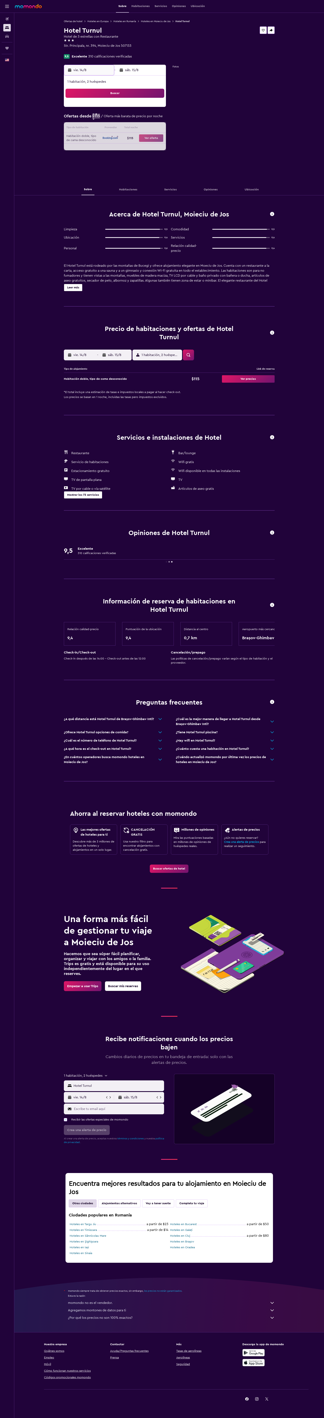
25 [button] (105, 148)
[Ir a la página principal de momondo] (28, 6)
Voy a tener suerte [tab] (158, 1203)
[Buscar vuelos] (7, 19)
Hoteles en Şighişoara (84, 1241)
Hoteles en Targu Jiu (83, 1224)
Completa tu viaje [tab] (191, 1203)
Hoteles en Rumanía (124, 21)
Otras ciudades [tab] (82, 1203)
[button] (7, 6)
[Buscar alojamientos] (7, 28)
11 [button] (105, 128)
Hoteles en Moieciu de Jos (155, 21)
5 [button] (116, 118)
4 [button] (106, 118)
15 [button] (145, 128)
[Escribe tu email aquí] (118, 1109)
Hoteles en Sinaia (81, 1253)
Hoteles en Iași (79, 1247)
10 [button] (95, 128)
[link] (169, 869)
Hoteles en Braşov (182, 1241)
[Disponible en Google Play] (253, 1352)
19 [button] (115, 138)
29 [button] (145, 148)
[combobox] (118, 1086)
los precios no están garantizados (163, 1291)
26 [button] (115, 148)
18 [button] (105, 138)
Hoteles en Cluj (180, 1235)
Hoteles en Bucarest (183, 1224)
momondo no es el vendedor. (171, 1302)
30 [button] (155, 148)
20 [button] (125, 138)
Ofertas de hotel (73, 21)
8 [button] (145, 118)
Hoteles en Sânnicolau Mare (88, 1235)
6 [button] (125, 118)
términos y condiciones (130, 1138)
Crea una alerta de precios (241, 842)
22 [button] (145, 138)
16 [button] (155, 128)
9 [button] (155, 118)
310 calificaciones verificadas (110, 56)
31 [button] (95, 158)
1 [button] (145, 108)
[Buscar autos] (7, 36)
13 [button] (125, 128)
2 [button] (155, 108)
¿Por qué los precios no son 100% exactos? (171, 1317)
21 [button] (135, 138)
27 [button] (125, 148)
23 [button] (155, 138)
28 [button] (135, 148)
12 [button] (115, 128)
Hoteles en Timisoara (83, 1230)
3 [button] (96, 118)
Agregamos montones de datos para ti (171, 1310)
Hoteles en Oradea (182, 1247)
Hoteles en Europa (97, 21)
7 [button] (135, 118)
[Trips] (7, 48)
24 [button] (96, 148)
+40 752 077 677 (76, 50)
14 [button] (135, 128)
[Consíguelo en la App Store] (253, 1362)
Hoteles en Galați (181, 1230)
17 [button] (95, 138)
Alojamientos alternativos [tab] (119, 1203)
